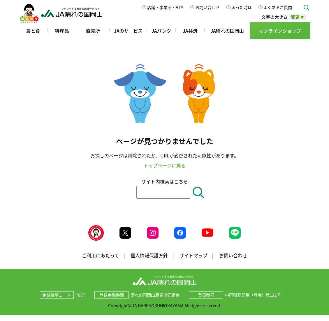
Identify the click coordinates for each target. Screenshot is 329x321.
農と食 (33, 30)
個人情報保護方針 (149, 260)
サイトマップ (193, 260)
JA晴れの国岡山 (227, 30)
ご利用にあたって (100, 260)
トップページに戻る (165, 165)
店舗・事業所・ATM (165, 7)
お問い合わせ (207, 7)
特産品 (62, 30)
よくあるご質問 (277, 7)
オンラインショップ (280, 30)
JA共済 (190, 30)
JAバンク (161, 30)
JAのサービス (128, 30)
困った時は (241, 7)
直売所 (93, 30)
